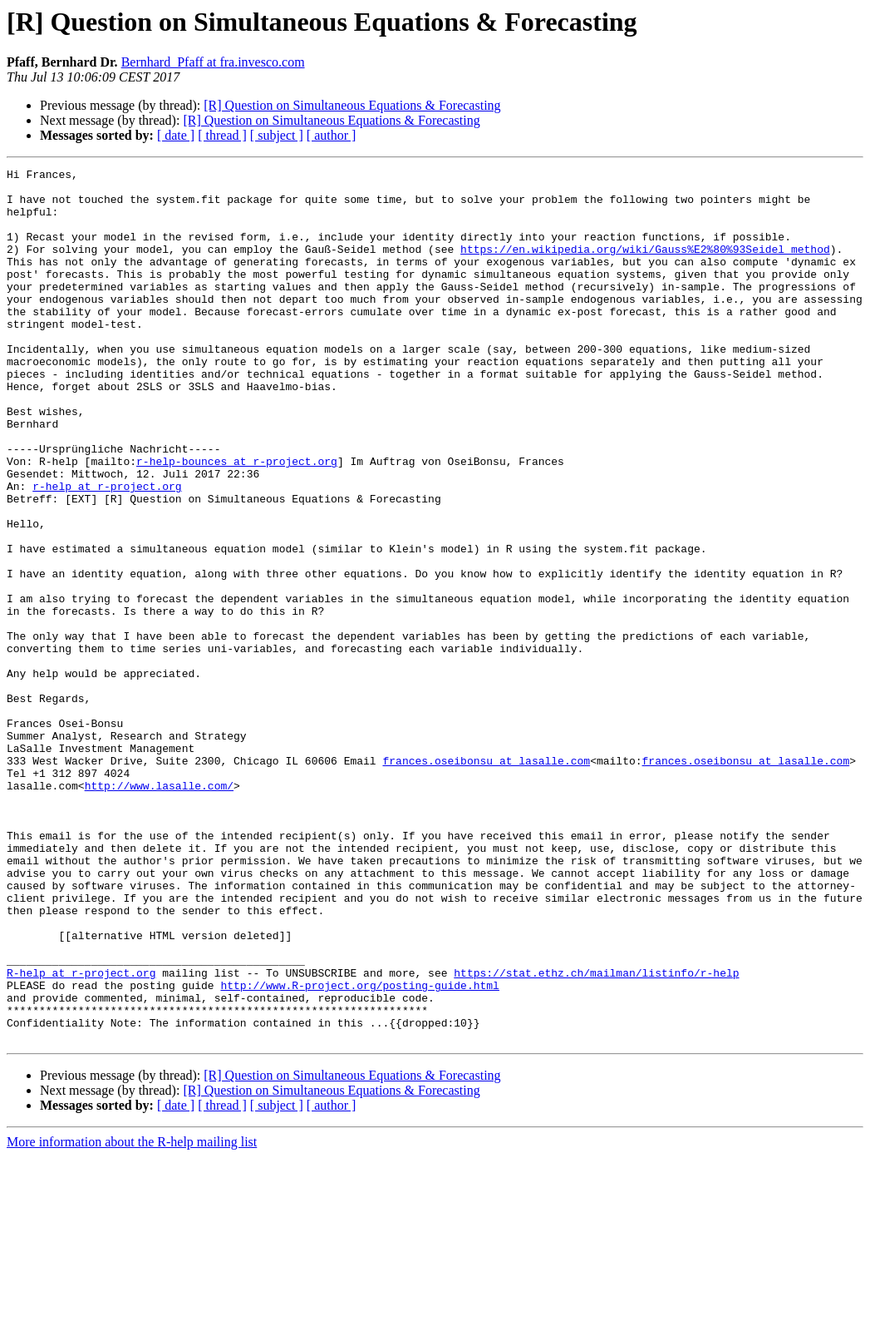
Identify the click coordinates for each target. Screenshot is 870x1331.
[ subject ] (276, 135)
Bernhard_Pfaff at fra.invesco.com (213, 62)
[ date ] (175, 135)
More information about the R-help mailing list (132, 1316)
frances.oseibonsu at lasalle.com (486, 880)
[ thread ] (222, 135)
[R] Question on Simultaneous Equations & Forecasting (352, 105)
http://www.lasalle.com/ (159, 910)
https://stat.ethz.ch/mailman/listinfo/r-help (596, 1134)
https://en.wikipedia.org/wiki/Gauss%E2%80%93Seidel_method (645, 266)
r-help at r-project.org (106, 550)
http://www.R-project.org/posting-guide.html (359, 1149)
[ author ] (331, 135)
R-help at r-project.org (81, 1134)
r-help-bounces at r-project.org (236, 520)
